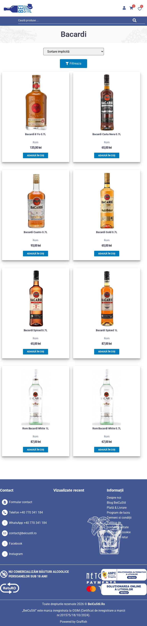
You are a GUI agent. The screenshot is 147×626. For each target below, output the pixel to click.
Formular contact (20, 502)
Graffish (81, 622)
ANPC (111, 542)
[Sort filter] (73, 51)
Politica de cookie (119, 532)
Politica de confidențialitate (118, 525)
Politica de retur (117, 537)
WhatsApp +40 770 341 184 (28, 523)
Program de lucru (118, 512)
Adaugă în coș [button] (35, 155)
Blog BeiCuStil (116, 502)
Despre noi (114, 497)
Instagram (16, 554)
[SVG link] (18, 8)
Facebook (15, 543)
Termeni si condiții (119, 517)
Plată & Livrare (117, 507)
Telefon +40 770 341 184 (26, 512)
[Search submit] (135, 21)
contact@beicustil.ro (23, 533)
